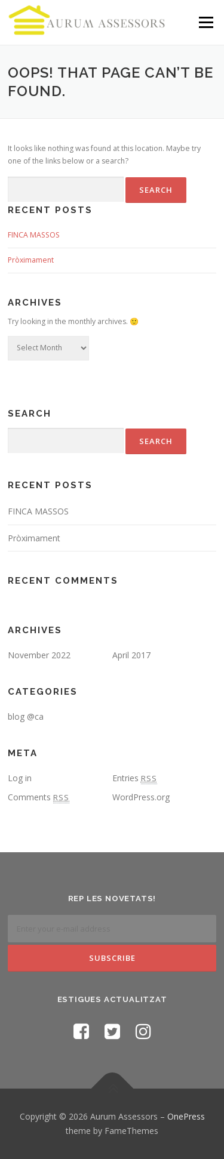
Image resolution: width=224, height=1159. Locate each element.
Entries (134, 778)
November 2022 (39, 655)
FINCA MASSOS (34, 235)
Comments (38, 797)
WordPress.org (141, 797)
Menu (205, 22)
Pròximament (31, 260)
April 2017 (131, 655)
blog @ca (26, 716)
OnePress (186, 1116)
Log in (20, 778)
